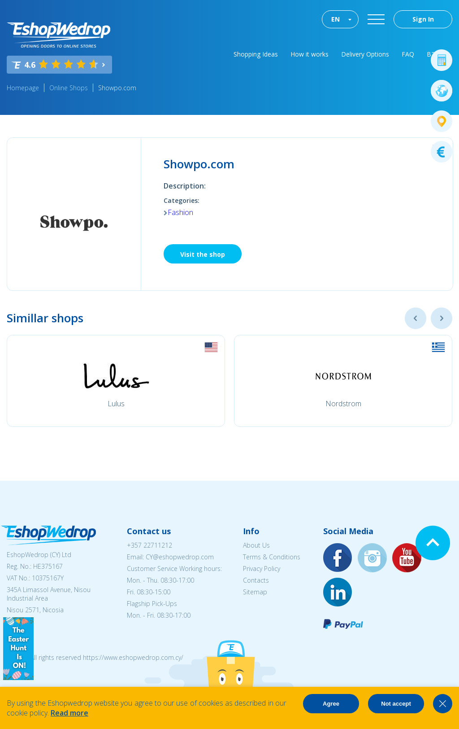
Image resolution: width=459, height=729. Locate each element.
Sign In (423, 19)
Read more (69, 713)
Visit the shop (202, 254)
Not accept (396, 703)
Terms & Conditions (271, 557)
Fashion (180, 212)
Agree (331, 703)
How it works (309, 54)
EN (335, 19)
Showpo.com (117, 87)
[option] (116, 381)
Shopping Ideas (256, 54)
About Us (256, 545)
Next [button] (441, 318)
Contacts (256, 580)
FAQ (408, 54)
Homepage (23, 87)
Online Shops (68, 87)
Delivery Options (365, 54)
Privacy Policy (261, 568)
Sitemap (255, 592)
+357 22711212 (149, 545)
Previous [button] (415, 318)
